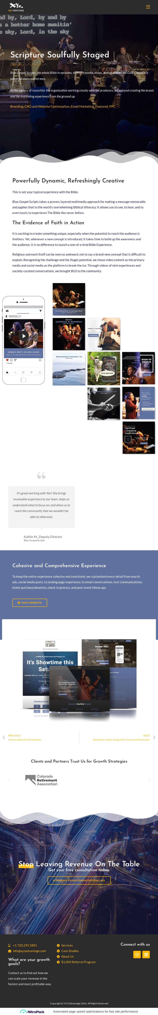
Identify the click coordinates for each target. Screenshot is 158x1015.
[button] (8, 780)
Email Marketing (82, 106)
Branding (16, 106)
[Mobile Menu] (148, 7)
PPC (112, 106)
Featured (101, 106)
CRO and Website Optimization (47, 106)
